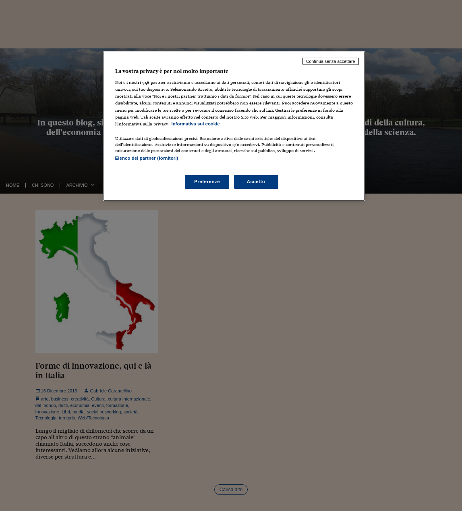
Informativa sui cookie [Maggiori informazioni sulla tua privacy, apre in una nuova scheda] (196, 123)
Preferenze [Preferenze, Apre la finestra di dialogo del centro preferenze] (207, 181)
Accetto (256, 181)
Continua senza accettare (330, 61)
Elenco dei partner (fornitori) (146, 158)
